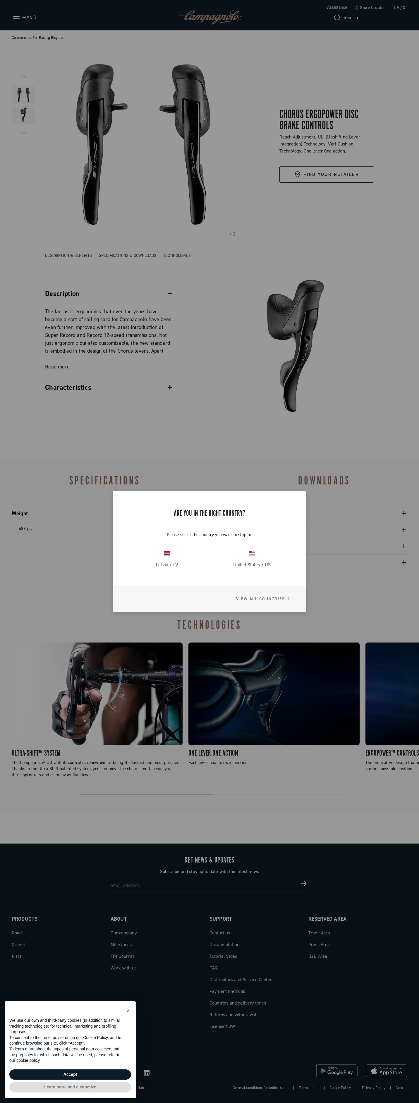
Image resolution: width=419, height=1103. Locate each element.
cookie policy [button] (28, 1060)
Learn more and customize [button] (70, 1087)
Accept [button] (70, 1074)
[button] (128, 1010)
